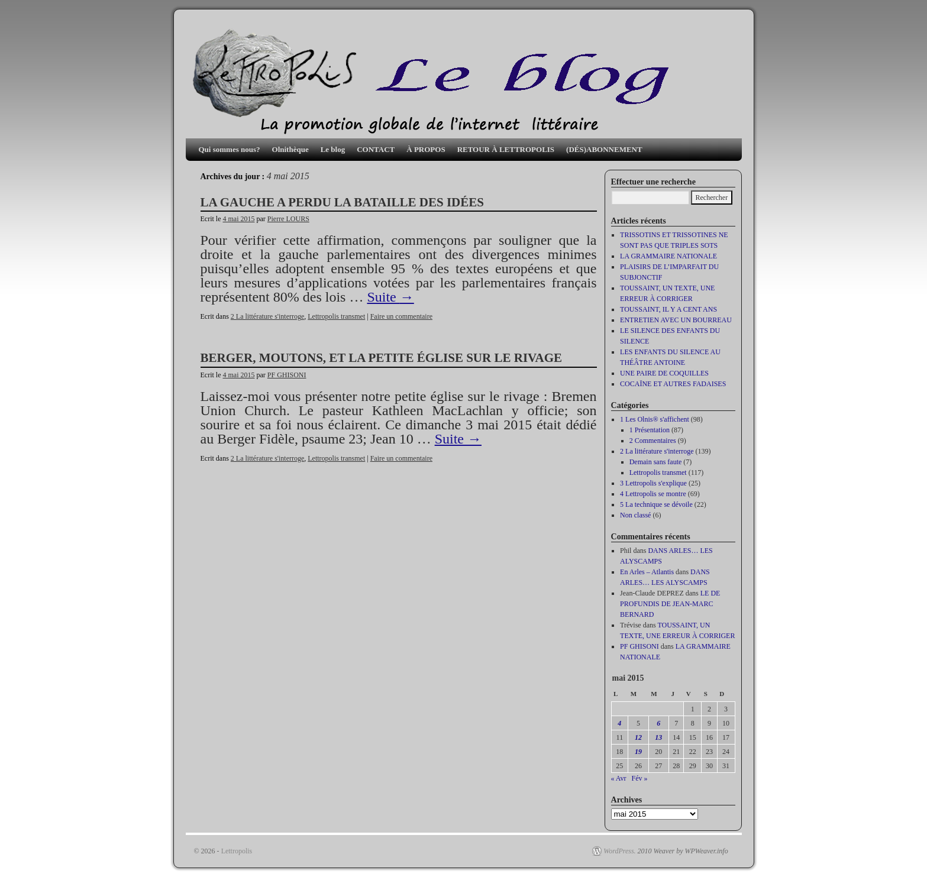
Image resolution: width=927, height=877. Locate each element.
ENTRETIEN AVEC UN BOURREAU (676, 320)
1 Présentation (649, 430)
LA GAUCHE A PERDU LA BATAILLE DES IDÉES (342, 202)
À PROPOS (425, 149)
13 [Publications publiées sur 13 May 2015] (658, 737)
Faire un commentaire (401, 316)
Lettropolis (237, 851)
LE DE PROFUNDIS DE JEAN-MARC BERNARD (670, 604)
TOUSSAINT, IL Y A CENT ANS (668, 309)
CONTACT (376, 149)
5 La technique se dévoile (656, 504)
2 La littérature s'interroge (267, 316)
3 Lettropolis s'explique (653, 483)
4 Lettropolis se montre (653, 494)
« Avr (618, 778)
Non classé (635, 515)
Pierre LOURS (288, 219)
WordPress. (619, 851)
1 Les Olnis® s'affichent (654, 419)
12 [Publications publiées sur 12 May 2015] (638, 737)
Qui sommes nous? (229, 149)
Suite (390, 297)
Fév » (640, 778)
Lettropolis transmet (336, 316)
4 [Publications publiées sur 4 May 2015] (619, 723)
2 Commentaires (652, 440)
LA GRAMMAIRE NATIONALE (668, 256)
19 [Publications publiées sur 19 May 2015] (638, 751)
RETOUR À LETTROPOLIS (505, 149)
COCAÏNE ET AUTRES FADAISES (673, 384)
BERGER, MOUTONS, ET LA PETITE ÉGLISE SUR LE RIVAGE (382, 358)
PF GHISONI (286, 375)
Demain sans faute (655, 462)
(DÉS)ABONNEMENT (604, 149)
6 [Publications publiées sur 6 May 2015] (658, 723)
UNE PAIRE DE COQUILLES (664, 373)
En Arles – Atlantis (647, 572)
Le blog (333, 149)
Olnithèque (290, 149)
